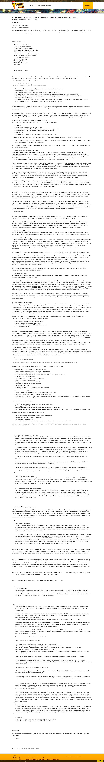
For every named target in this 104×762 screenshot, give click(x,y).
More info (39, 761)
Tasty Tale (69, 757)
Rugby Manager (30, 757)
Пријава (87, 5)
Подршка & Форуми (44, 5)
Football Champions (50, 757)
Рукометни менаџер (61, 757)
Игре (31, 5)
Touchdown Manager (40, 757)
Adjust (17, 738)
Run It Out (80, 757)
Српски (88, 1)
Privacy (47, 759)
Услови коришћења (39, 759)
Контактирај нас (30, 759)
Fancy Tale (74, 757)
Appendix (15, 225)
